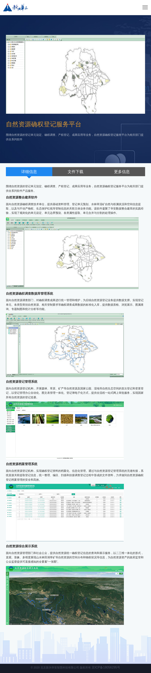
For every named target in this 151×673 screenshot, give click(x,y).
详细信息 (29, 171)
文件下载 (75, 171)
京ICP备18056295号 (106, 667)
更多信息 (122, 171)
